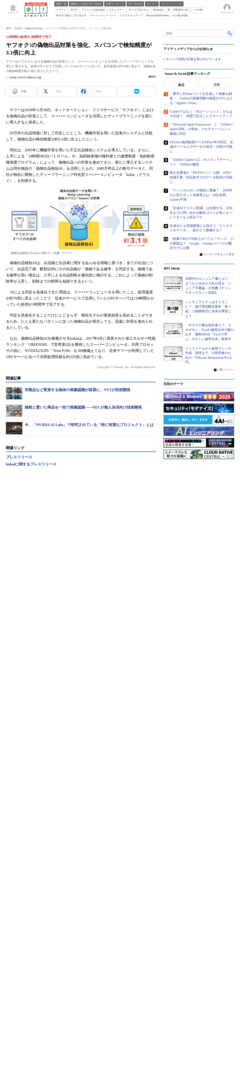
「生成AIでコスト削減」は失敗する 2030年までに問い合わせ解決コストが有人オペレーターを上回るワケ (201, 626)
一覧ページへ (225, 783)
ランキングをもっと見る (218, 668)
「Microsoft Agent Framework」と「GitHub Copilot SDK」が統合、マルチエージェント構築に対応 (201, 543)
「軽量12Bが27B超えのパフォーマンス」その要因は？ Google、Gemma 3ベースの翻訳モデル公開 (201, 657)
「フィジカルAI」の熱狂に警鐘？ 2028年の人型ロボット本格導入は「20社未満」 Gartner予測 (201, 609)
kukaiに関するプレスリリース (31, 531)
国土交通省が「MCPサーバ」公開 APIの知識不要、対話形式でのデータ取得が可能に (201, 591)
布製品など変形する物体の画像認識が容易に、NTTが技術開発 (77, 456)
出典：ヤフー (62, 319)
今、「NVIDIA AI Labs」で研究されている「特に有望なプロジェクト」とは (89, 491)
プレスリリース (19, 524)
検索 (230, 100)
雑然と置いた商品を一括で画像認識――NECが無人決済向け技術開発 (83, 474)
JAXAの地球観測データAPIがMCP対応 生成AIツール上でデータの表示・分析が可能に (201, 560)
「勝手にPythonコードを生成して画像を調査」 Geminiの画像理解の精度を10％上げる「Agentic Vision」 (201, 512)
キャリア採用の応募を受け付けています (193, 187)
